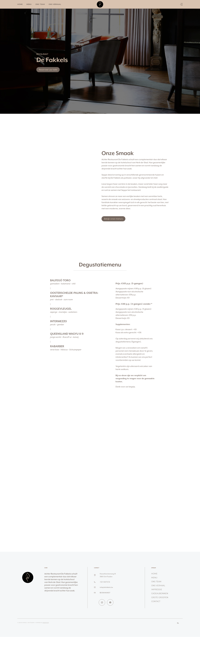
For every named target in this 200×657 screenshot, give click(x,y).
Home (20, 4)
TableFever (45, 622)
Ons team (40, 4)
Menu (29, 4)
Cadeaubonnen (159, 593)
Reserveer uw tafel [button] (48, 69)
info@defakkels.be (106, 587)
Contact (155, 601)
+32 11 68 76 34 (105, 582)
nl (178, 623)
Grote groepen (159, 597)
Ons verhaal (55, 4)
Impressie (156, 589)
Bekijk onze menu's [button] (113, 218)
